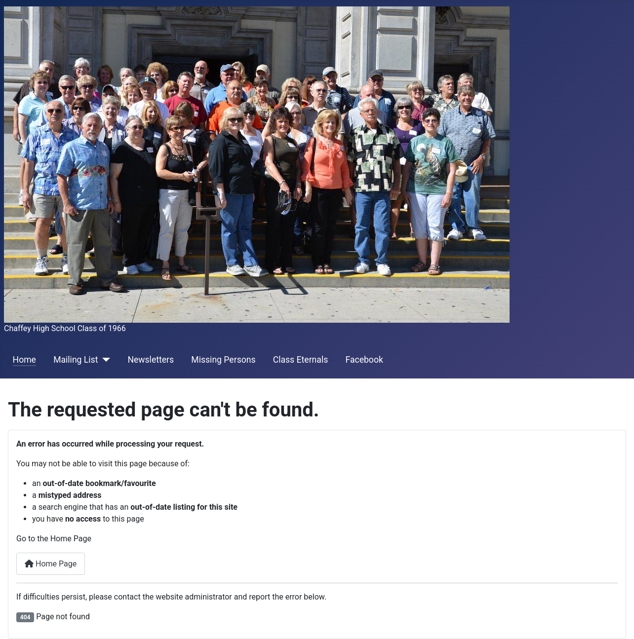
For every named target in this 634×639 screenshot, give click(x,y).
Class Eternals (300, 360)
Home (24, 360)
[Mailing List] (104, 359)
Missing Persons (223, 360)
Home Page (51, 563)
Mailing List (75, 360)
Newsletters (150, 360)
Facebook (364, 360)
